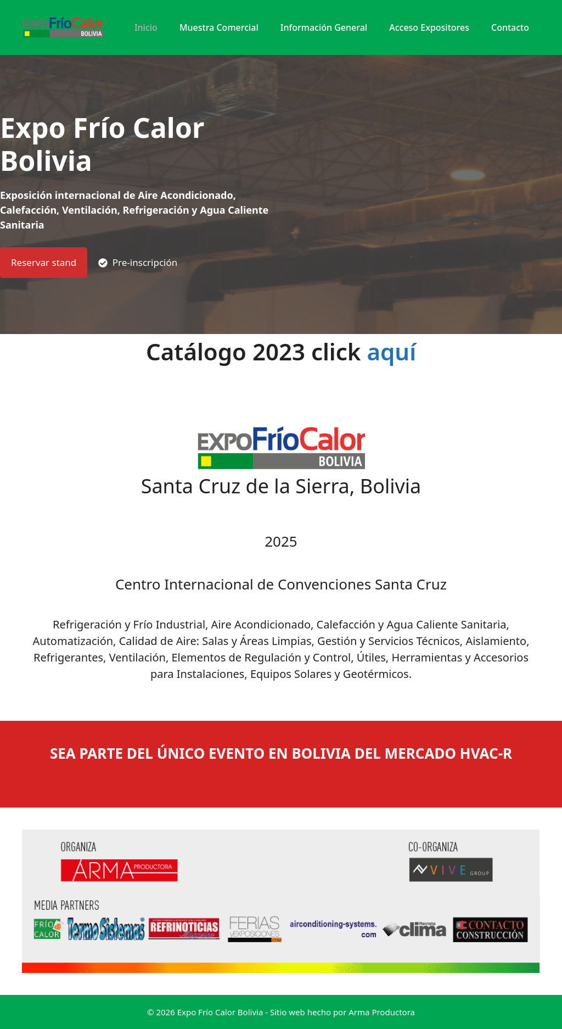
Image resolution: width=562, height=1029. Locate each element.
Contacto (510, 27)
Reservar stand (43, 262)
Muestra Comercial (218, 27)
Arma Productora (382, 1011)
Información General (323, 27)
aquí (391, 351)
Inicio (146, 27)
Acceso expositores (429, 27)
